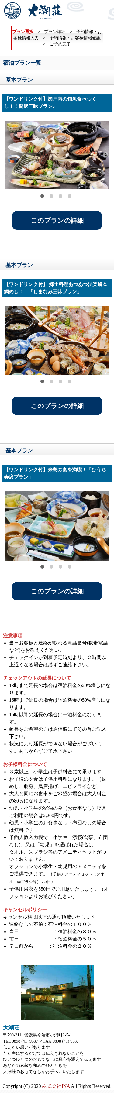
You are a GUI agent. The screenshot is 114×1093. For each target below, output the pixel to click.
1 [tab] (42, 196)
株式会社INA (56, 1086)
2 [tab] (51, 196)
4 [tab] (69, 196)
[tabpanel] (57, 155)
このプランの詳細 (57, 220)
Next (106, 155)
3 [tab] (60, 196)
